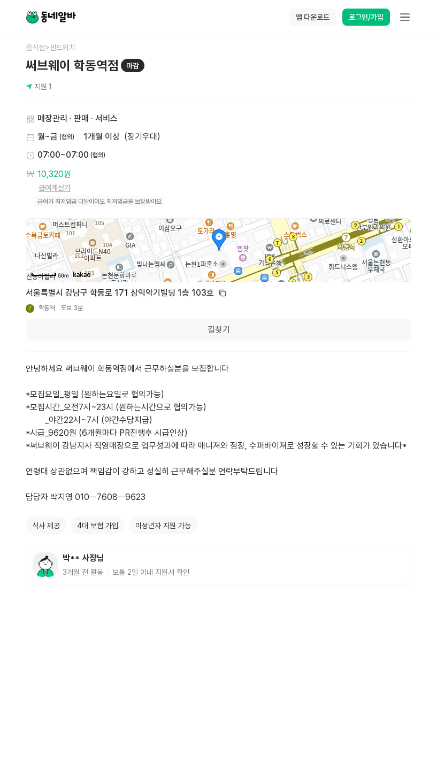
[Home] (51, 17)
